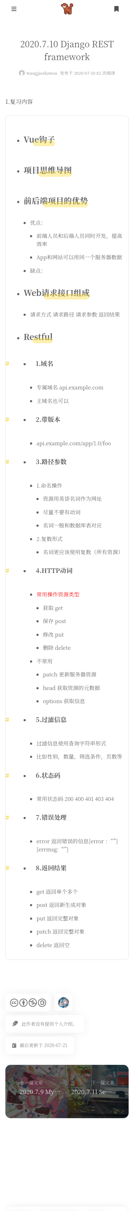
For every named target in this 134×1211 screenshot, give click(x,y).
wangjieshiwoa (41, 73)
